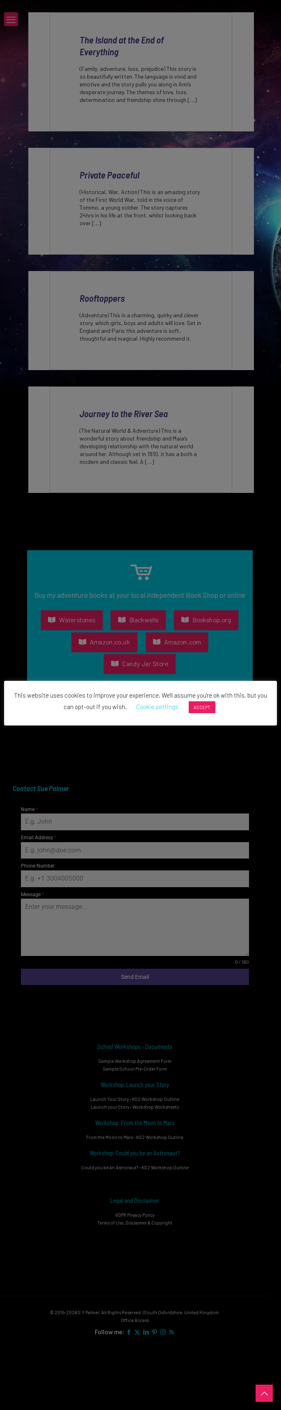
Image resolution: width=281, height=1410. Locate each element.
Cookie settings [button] (157, 706)
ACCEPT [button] (202, 707)
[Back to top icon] (264, 1393)
